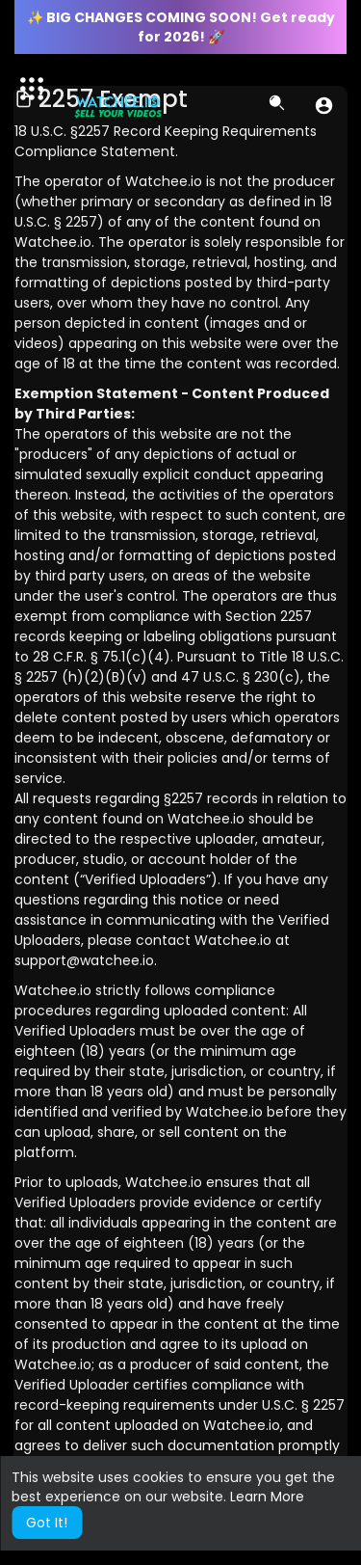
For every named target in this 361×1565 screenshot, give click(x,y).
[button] (324, 105)
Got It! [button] (46, 1522)
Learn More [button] (267, 1496)
